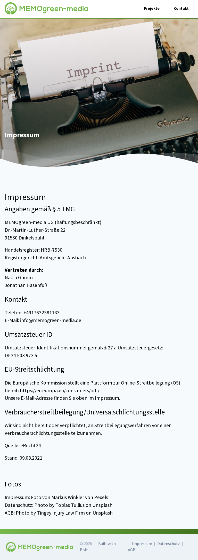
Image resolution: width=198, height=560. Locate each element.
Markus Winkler (67, 497)
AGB (131, 549)
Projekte (152, 8)
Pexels (101, 497)
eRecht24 (30, 445)
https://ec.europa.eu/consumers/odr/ (60, 390)
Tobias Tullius (70, 505)
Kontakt (181, 8)
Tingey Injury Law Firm (61, 513)
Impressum (142, 543)
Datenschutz (168, 543)
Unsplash (102, 505)
